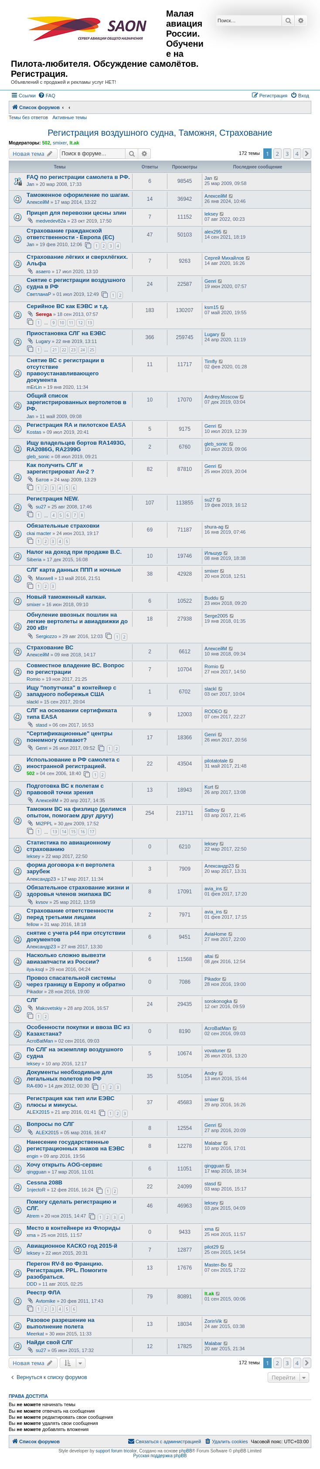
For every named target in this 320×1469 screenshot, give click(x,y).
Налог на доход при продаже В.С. (74, 552)
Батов (42, 479)
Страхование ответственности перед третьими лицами (70, 913)
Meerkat (35, 1333)
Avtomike (45, 1301)
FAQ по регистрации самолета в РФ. (78, 177)
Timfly (210, 361)
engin (32, 1156)
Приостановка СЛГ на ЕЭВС (66, 333)
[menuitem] (46, 95)
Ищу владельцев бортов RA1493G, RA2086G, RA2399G (76, 446)
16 (82, 831)
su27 (41, 506)
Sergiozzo (46, 636)
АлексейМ (38, 202)
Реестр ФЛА (44, 1292)
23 (73, 350)
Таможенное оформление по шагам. (78, 195)
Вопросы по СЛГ (50, 1124)
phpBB (185, 1450)
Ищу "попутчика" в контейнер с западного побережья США (71, 690)
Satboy (211, 810)
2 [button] (277, 154)
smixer (60, 142)
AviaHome (215, 934)
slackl (33, 701)
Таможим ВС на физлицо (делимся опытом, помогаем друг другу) (76, 812)
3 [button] (287, 154)
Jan (30, 184)
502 (46, 142)
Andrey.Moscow (221, 396)
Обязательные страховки (63, 525)
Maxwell (44, 578)
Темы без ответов (28, 117)
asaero (43, 271)
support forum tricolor (115, 1450)
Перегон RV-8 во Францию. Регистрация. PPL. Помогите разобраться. (67, 1270)
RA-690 (35, 1085)
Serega (44, 314)
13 (90, 323)
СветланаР (39, 294)
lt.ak (74, 142)
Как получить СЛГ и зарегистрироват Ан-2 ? (60, 468)
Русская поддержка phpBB (160, 1455)
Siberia (34, 559)
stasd (41, 725)
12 (80, 323)
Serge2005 (216, 615)
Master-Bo (215, 1264)
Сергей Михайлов (224, 258)
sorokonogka (218, 1001)
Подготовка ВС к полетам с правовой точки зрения (65, 789)
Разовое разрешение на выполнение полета (61, 1323)
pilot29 (211, 1246)
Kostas (34, 432)
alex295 (212, 231)
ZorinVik (213, 1321)
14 (64, 831)
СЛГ (32, 1000)
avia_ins (213, 888)
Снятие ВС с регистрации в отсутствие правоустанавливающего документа (65, 370)
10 (62, 323)
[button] (307, 153)
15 (73, 831)
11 (71, 323)
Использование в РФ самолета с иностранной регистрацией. (73, 762)
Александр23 (41, 879)
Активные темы (69, 117)
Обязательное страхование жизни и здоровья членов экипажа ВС (78, 890)
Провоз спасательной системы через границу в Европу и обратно (76, 981)
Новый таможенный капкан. (66, 597)
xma (31, 1235)
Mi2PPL (44, 823)
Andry (210, 1073)
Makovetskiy (49, 1008)
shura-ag (213, 526)
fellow (33, 924)
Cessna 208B (44, 1182)
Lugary (43, 341)
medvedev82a (51, 220)
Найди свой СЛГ (50, 1342)
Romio (34, 679)
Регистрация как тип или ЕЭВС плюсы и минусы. (71, 1101)
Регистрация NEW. (53, 498)
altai (208, 956)
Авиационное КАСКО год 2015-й (72, 1245)
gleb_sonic (38, 456)
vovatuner (214, 1050)
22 (64, 350)
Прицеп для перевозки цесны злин (76, 212)
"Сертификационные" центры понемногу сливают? (69, 736)
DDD (32, 1284)
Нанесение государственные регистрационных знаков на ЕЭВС (75, 1145)
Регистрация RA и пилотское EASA (76, 425)
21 (54, 350)
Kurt (208, 786)
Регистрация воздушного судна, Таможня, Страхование (160, 132)
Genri (210, 281)
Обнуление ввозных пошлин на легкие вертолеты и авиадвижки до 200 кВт (77, 621)
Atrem (33, 1215)
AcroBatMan (40, 1040)
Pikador (35, 991)
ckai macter (39, 533)
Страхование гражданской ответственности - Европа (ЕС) (70, 233)
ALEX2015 (38, 1112)
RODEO (213, 711)
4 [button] (297, 154)
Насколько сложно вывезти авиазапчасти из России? (66, 958)
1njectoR (36, 1189)
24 (82, 350)
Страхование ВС (50, 647)
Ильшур (213, 553)
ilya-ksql (35, 969)
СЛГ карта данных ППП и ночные (74, 569)
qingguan (36, 1171)
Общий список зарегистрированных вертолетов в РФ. (76, 402)
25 (92, 350)
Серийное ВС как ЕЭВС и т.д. (68, 306)
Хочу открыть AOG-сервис (64, 1164)
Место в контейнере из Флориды (73, 1228)
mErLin (34, 387)
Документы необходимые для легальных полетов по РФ (69, 1075)
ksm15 (211, 307)
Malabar (213, 1143)
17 (92, 831)
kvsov (42, 902)
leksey (211, 213)
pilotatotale (216, 760)
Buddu (211, 598)
